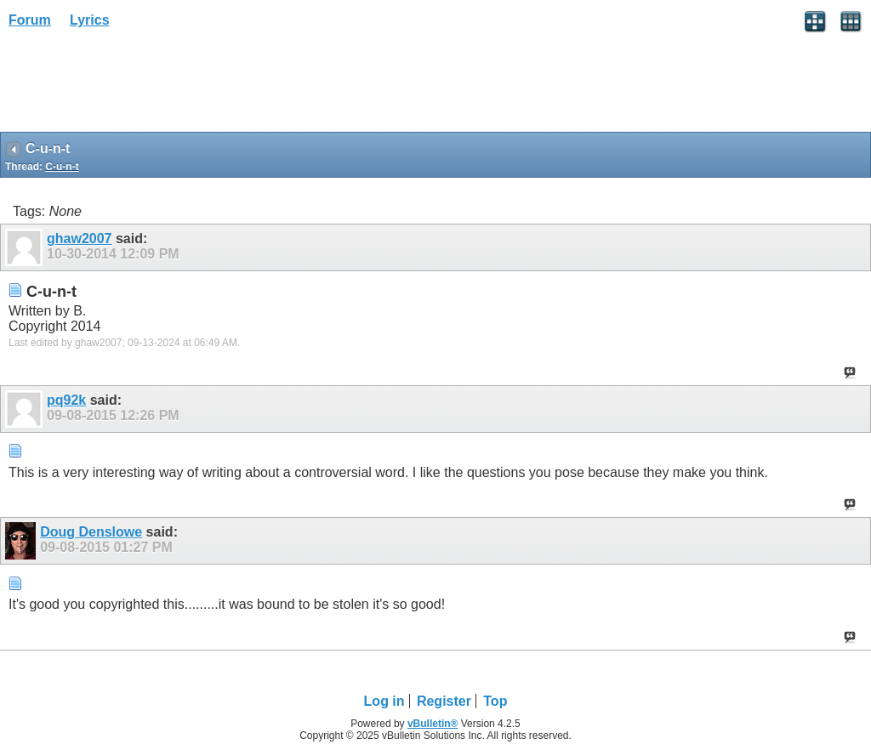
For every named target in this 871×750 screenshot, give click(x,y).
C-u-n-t (61, 167)
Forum (30, 20)
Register (444, 701)
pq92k (66, 400)
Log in (384, 701)
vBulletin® (432, 724)
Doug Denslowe (91, 532)
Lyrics (90, 20)
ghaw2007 (79, 238)
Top (495, 701)
